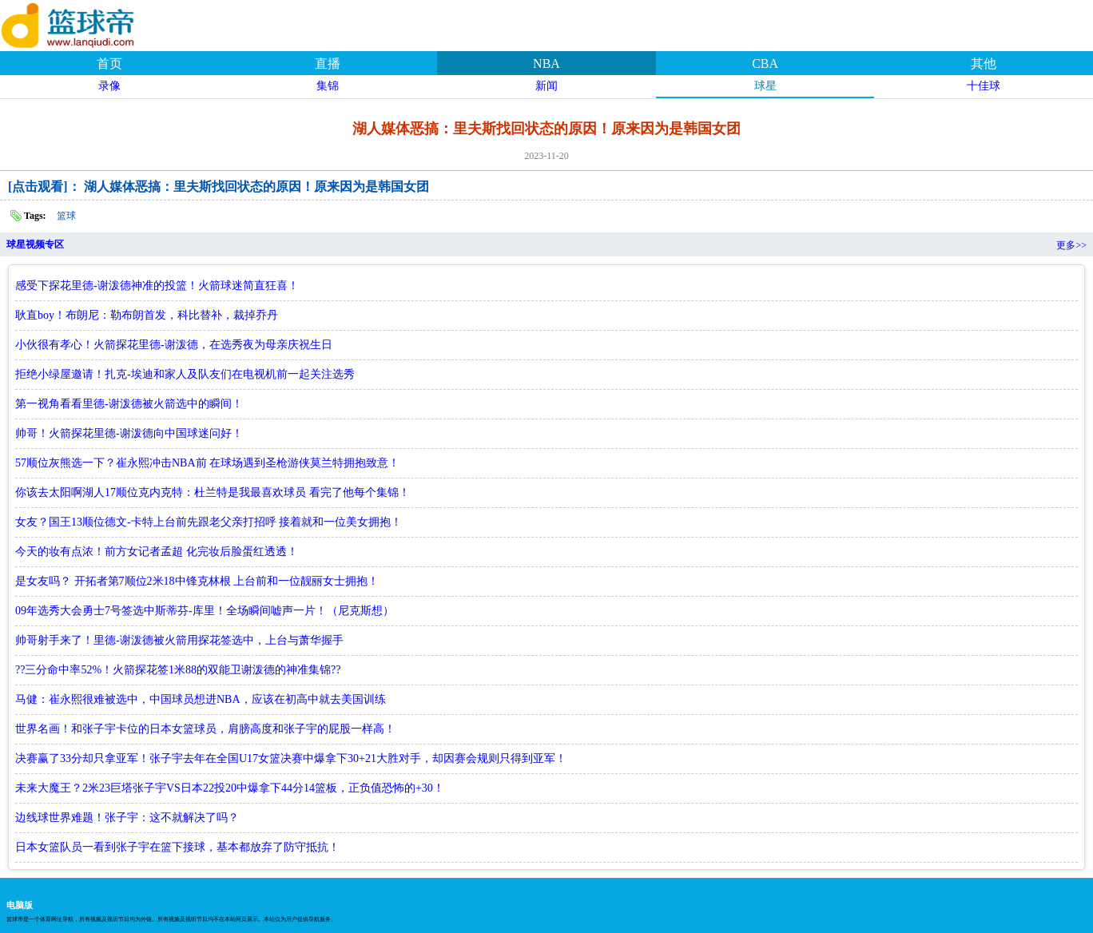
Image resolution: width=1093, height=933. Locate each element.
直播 (327, 63)
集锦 (327, 86)
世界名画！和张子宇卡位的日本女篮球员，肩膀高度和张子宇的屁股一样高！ (205, 729)
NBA (546, 63)
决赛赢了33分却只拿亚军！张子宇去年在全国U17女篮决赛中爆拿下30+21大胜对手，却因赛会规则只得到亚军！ (290, 758)
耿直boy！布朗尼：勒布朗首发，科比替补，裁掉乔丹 (146, 315)
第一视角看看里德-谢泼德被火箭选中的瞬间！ (129, 404)
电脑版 (19, 905)
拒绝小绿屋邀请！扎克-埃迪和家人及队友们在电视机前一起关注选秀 (185, 374)
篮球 (66, 215)
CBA (765, 63)
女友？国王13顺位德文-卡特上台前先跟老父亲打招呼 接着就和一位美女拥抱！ (208, 522)
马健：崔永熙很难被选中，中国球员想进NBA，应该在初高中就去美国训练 (200, 699)
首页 (109, 63)
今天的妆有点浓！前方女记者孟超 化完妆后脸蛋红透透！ (156, 552)
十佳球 (983, 86)
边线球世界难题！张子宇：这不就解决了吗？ (127, 818)
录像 (109, 86)
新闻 (546, 86)
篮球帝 (88, 23)
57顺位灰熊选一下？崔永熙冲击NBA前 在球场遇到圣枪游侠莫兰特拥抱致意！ (207, 463)
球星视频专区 (35, 244)
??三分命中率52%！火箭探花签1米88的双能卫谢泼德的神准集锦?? (178, 670)
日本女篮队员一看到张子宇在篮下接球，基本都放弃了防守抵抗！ (177, 847)
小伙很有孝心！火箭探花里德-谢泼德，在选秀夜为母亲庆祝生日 (173, 345)
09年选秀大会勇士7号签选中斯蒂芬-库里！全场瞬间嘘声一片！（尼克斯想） (204, 611)
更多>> (1071, 245)
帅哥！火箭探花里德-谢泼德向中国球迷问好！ (129, 433)
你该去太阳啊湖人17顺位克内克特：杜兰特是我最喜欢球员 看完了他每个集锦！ (212, 492)
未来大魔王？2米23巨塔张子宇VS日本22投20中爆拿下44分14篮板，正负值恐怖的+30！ (229, 788)
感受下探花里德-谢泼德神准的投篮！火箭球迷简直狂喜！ (157, 286)
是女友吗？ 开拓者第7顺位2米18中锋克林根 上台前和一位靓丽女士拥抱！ (197, 581)
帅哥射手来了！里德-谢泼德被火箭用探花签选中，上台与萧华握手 (179, 640)
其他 (983, 63)
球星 (765, 86)
